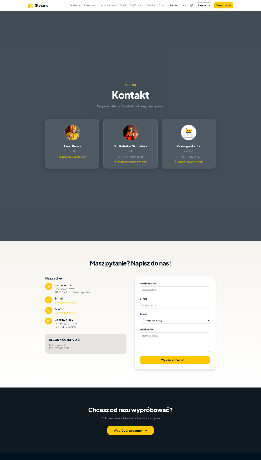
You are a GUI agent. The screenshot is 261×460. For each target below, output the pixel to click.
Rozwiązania (91, 5)
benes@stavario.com (72, 156)
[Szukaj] (184, 5)
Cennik (123, 5)
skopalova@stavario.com (130, 161)
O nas (163, 5)
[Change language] (191, 5)
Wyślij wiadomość (175, 363)
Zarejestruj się (223, 5)
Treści (151, 5)
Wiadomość (147, 332)
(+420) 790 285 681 (130, 156)
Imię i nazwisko (148, 286)
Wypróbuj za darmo (130, 432)
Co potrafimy (109, 5)
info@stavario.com (65, 304)
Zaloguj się (204, 5)
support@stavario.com (188, 161)
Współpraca (137, 5)
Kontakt (174, 5)
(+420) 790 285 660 (188, 156)
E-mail (143, 301)
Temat (143, 317)
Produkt (75, 5)
